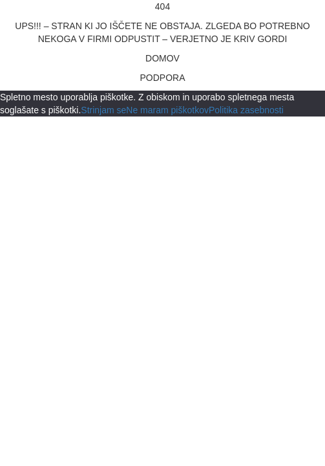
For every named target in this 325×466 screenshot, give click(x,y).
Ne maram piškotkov (167, 110)
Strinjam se (103, 110)
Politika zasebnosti (246, 110)
